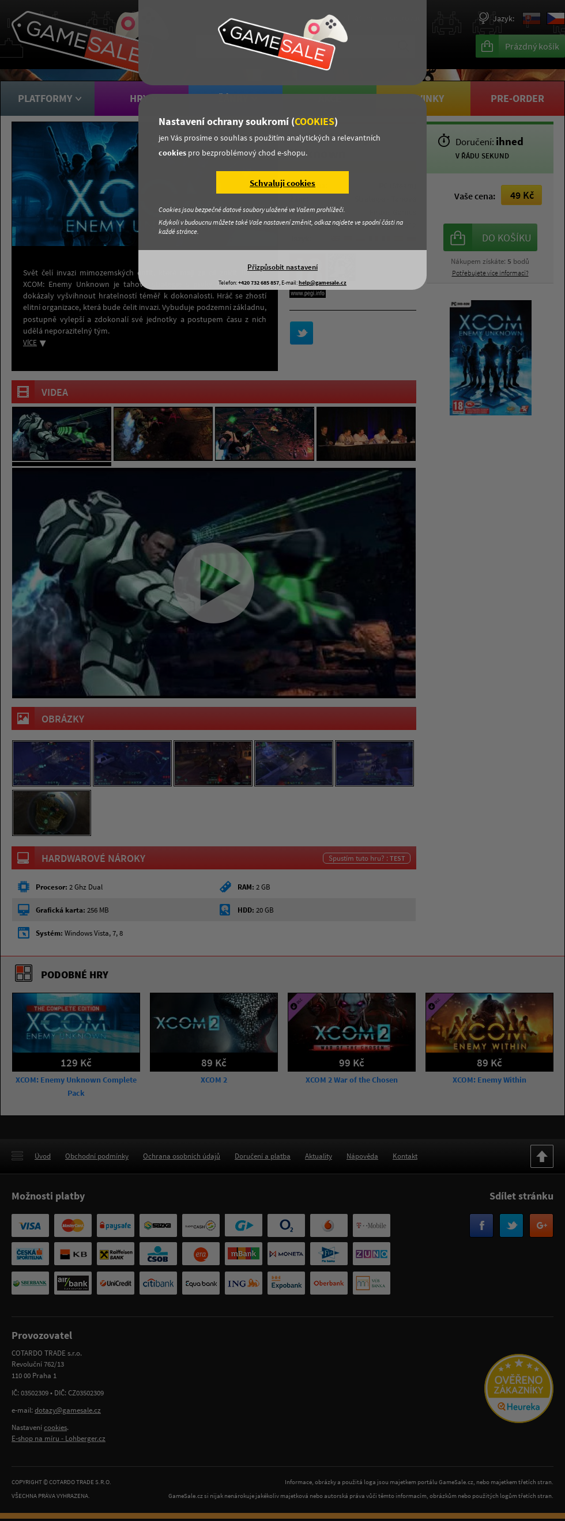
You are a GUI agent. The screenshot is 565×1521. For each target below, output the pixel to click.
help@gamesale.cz (322, 282)
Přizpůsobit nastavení (282, 266)
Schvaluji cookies (282, 182)
